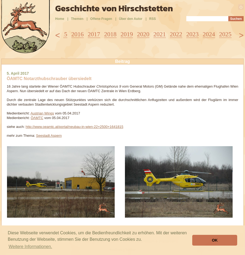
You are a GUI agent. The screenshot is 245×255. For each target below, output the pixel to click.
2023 (192, 34)
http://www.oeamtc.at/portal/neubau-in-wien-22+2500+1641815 (74, 127)
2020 (143, 34)
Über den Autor (130, 19)
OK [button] (215, 240)
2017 (94, 34)
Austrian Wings (42, 113)
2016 (77, 34)
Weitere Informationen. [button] (30, 246)
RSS (152, 19)
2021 (159, 34)
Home (59, 19)
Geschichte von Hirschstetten (114, 8)
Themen (77, 19)
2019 (127, 34)
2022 (176, 34)
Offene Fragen (101, 19)
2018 (110, 34)
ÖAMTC (37, 118)
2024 (209, 34)
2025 (225, 34)
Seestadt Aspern (49, 136)
